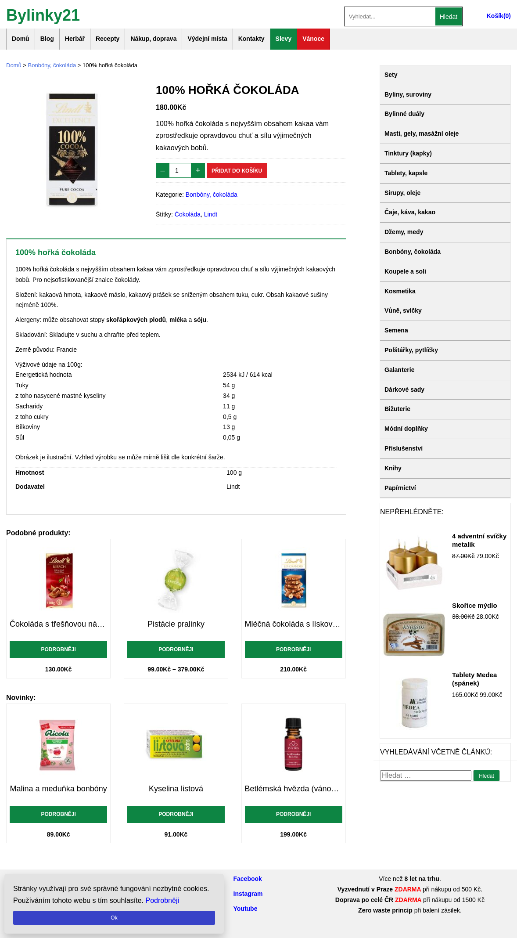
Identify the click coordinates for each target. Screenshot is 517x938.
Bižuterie (397, 408)
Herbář (75, 38)
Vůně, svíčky (403, 310)
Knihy (393, 468)
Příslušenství (403, 448)
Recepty (107, 38)
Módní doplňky (406, 428)
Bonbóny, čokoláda (52, 65)
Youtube (245, 908)
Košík (495, 15)
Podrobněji (58, 649)
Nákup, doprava (153, 38)
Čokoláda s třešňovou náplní (58, 624)
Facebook (247, 878)
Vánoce (313, 38)
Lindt (210, 214)
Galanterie (399, 369)
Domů (20, 38)
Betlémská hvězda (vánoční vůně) (293, 788)
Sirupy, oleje (402, 192)
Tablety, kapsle (405, 173)
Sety (391, 74)
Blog (47, 38)
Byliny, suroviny (407, 94)
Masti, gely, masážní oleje (421, 133)
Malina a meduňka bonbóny (58, 788)
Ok (114, 918)
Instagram (248, 893)
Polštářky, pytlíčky (411, 350)
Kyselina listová (176, 788)
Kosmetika (400, 291)
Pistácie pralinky (176, 624)
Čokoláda (188, 214)
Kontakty (251, 38)
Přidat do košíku (237, 171)
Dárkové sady (404, 389)
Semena (396, 330)
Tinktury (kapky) (408, 153)
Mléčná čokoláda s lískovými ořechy (293, 624)
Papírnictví (400, 487)
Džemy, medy (403, 231)
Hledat (448, 16)
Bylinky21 (43, 14)
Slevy (284, 38)
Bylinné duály (404, 113)
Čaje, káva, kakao (409, 212)
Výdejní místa (207, 38)
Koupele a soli (405, 271)
